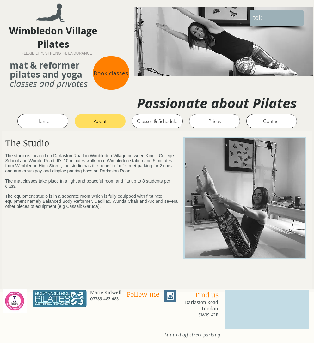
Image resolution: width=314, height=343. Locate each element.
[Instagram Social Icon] (170, 296)
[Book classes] (111, 73)
